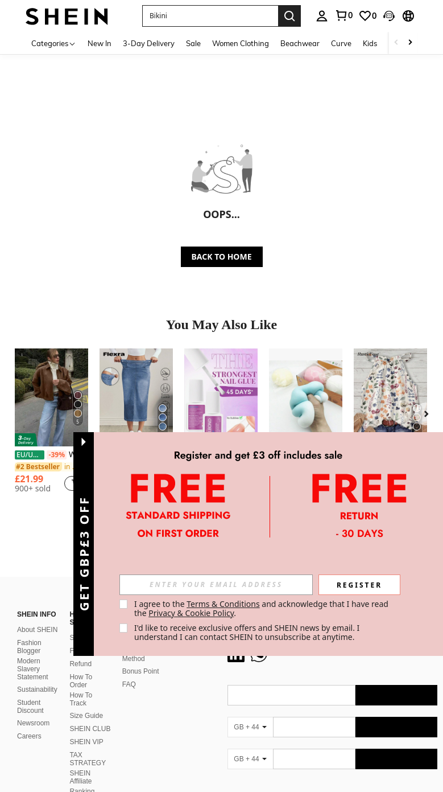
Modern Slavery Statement (32, 669)
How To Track (80, 699)
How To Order (80, 681)
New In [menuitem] (99, 43)
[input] (216, 584)
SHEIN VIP (86, 742)
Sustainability (37, 689)
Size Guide (86, 716)
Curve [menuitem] (341, 43)
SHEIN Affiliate (80, 777)
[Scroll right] (410, 43)
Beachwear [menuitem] (300, 43)
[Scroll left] (396, 43)
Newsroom (33, 723)
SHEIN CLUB (89, 729)
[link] (343, 15)
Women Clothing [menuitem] (240, 43)
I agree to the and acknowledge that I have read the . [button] (262, 608)
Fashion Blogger (29, 647)
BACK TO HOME (222, 256)
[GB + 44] (250, 727)
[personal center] (322, 16)
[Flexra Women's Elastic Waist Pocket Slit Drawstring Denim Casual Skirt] (136, 397)
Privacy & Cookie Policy (191, 613)
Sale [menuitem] (193, 43)
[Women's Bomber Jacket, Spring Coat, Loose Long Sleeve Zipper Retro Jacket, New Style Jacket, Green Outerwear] (51, 397)
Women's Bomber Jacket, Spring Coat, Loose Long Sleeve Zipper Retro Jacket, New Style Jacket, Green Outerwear (51, 454)
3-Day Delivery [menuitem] (149, 43)
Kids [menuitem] (370, 43)
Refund (80, 664)
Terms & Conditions (223, 603)
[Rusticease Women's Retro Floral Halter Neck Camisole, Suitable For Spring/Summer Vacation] (390, 397)
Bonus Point (140, 671)
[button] (210, 16)
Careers (29, 736)
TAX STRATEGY (87, 759)
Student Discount (30, 707)
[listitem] (51, 425)
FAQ (129, 684)
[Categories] (54, 43)
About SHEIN (37, 630)
